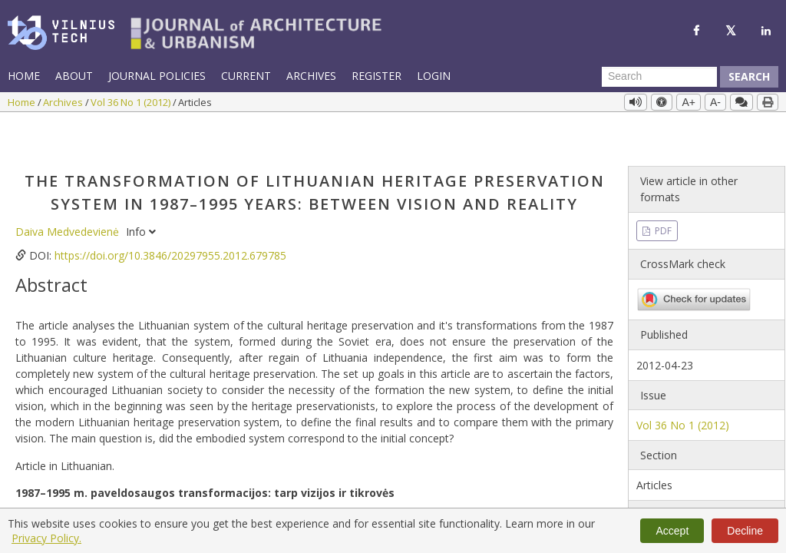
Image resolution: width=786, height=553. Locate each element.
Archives (311, 75)
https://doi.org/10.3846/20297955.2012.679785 (170, 216)
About (74, 75)
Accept (672, 531)
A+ (688, 102)
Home (24, 75)
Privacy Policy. (46, 538)
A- (715, 102)
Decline (745, 531)
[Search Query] (659, 77)
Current (246, 75)
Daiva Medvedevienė (68, 192)
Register (376, 75)
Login (434, 75)
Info (141, 192)
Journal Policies (157, 75)
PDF (662, 191)
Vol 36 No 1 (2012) (132, 102)
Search (749, 76)
